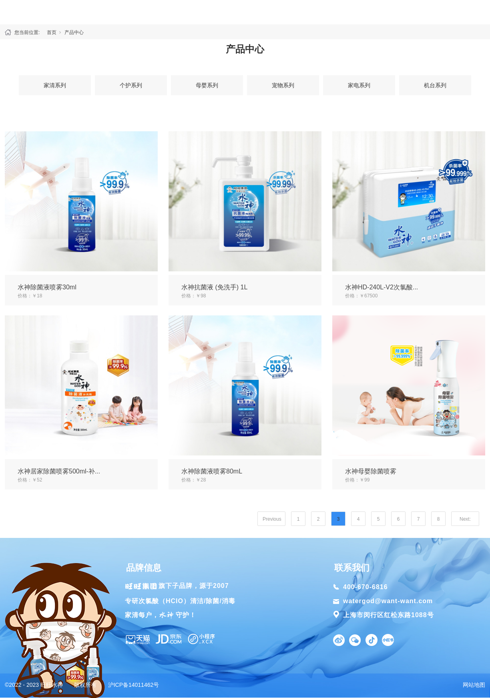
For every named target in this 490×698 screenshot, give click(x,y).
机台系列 (435, 85)
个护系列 (131, 85)
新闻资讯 (394, 12)
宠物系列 (283, 85)
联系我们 (455, 12)
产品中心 (153, 12)
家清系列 (55, 85)
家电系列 (359, 85)
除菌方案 (329, 12)
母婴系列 (207, 85)
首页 (35, 12)
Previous (272, 519)
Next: (465, 519)
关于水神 (96, 12)
